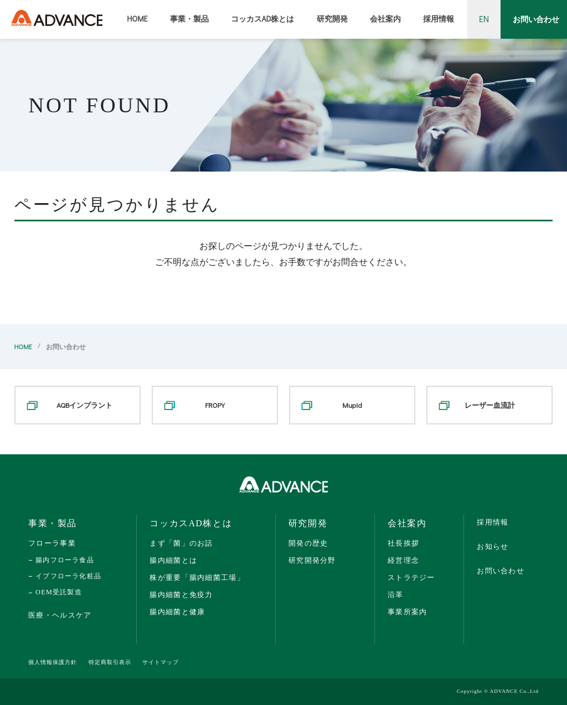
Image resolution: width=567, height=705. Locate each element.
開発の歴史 (308, 543)
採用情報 (438, 19)
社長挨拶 (403, 543)
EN (484, 18)
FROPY (214, 404)
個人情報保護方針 (52, 662)
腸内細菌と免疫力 (181, 594)
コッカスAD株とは (263, 19)
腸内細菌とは (173, 560)
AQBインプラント (84, 404)
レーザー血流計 (490, 404)
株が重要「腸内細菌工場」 (197, 577)
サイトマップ (160, 662)
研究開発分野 (312, 560)
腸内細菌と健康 (177, 612)
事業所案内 (407, 612)
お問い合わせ (536, 19)
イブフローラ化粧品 (68, 576)
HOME (137, 19)
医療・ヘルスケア (59, 615)
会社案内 (385, 19)
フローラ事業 (52, 543)
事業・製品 (189, 19)
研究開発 (332, 19)
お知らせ (492, 546)
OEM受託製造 (58, 592)
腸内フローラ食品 (64, 560)
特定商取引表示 (110, 662)
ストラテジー (411, 577)
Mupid (352, 404)
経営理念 (403, 560)
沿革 (396, 594)
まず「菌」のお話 (181, 543)
